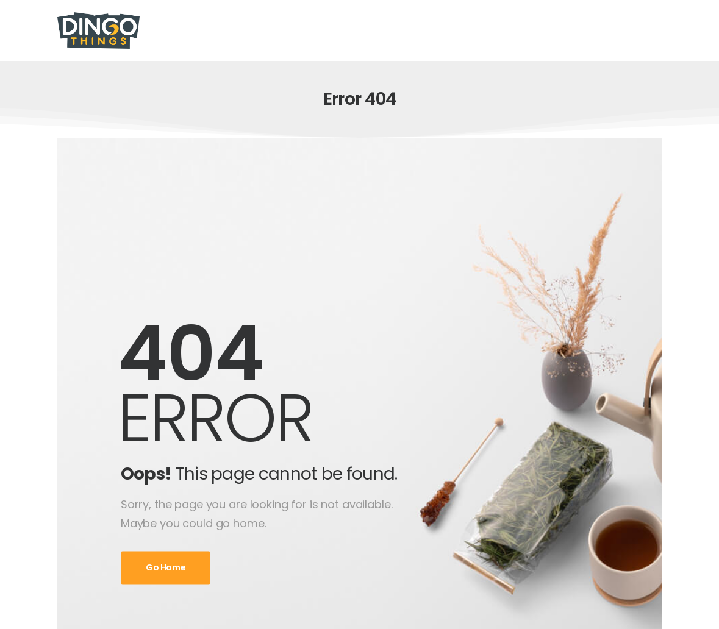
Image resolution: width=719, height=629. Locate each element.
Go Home (166, 568)
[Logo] (98, 30)
